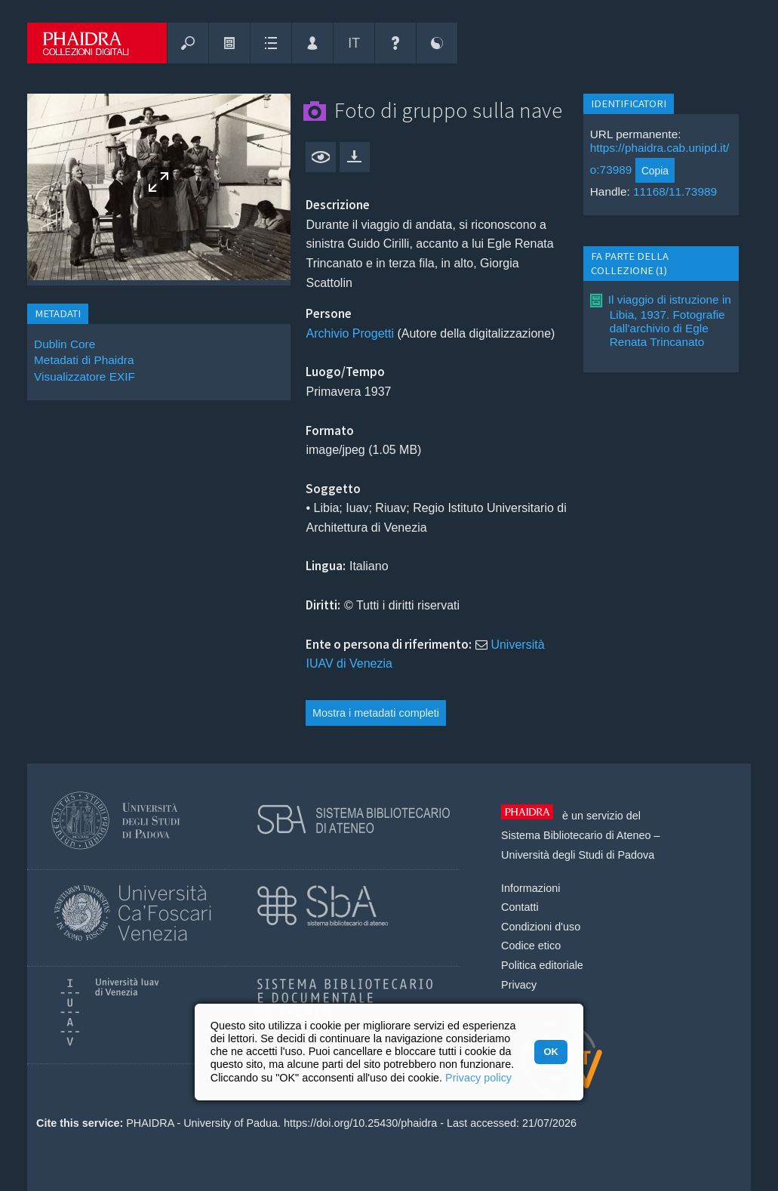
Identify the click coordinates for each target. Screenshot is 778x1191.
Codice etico (531, 946)
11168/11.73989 (675, 191)
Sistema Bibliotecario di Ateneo (575, 835)
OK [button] (550, 1051)
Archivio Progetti (350, 333)
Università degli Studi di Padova (577, 855)
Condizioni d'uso (540, 927)
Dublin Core (64, 344)
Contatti (520, 907)
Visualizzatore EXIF (84, 376)
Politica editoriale (542, 965)
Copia (655, 171)
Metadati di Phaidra (84, 359)
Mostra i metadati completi (375, 713)
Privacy (519, 985)
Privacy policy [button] (478, 1078)
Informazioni (530, 888)
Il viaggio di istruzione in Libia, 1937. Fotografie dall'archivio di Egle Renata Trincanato (669, 320)
